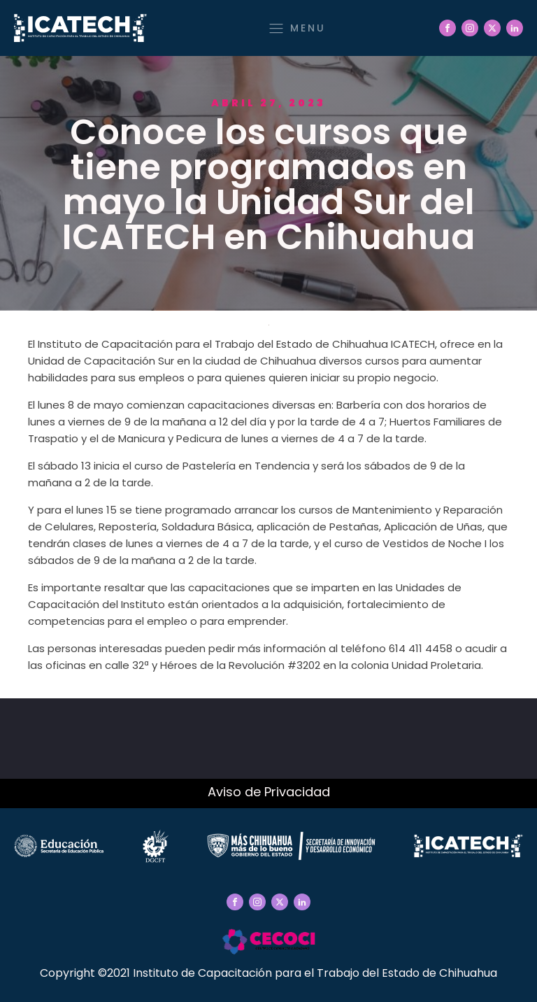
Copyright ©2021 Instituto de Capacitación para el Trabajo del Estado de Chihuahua (268, 973)
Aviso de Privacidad (269, 791)
